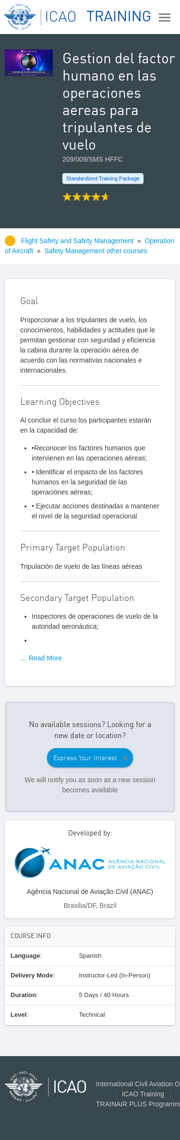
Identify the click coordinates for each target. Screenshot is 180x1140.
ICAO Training (143, 1094)
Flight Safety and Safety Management (78, 241)
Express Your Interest (85, 757)
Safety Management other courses (96, 251)
